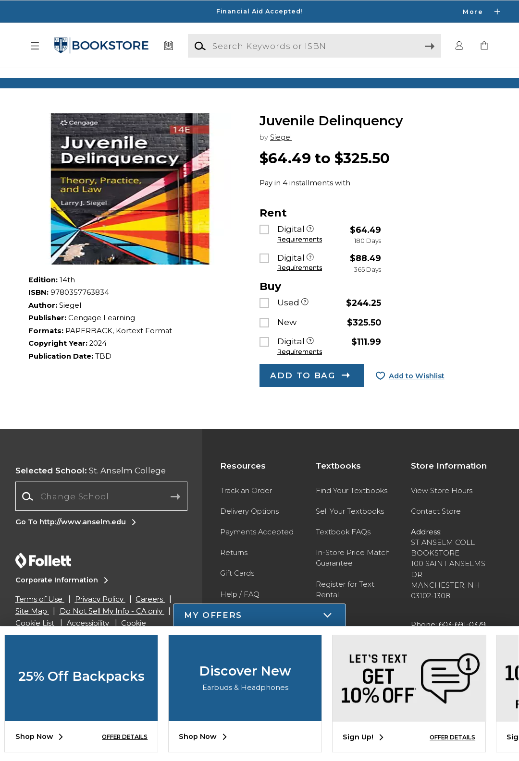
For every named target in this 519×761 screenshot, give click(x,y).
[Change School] (101, 516)
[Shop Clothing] (91, 83)
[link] (484, 46)
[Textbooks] (168, 46)
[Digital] (310, 249)
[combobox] (101, 516)
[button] (34, 46)
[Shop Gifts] (428, 83)
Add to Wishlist (417, 395)
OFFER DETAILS (125, 737)
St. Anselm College (90, 490)
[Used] (305, 322)
